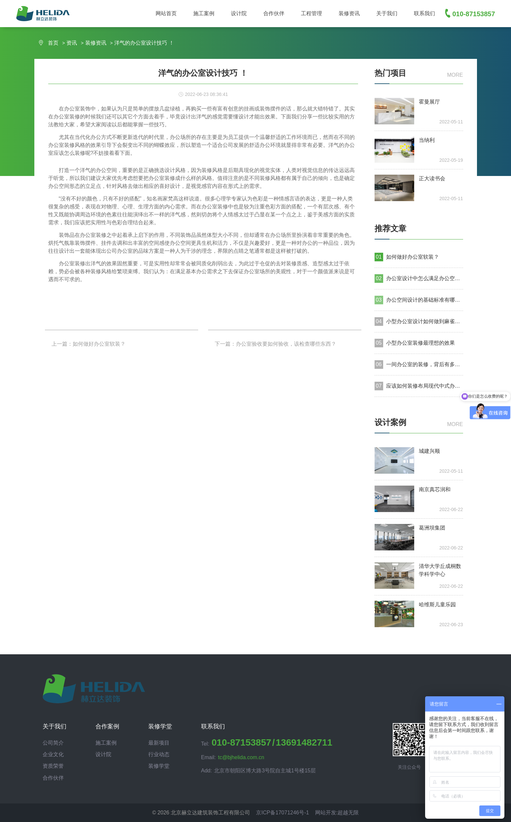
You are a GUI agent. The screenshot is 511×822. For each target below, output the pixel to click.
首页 (49, 43)
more (455, 75)
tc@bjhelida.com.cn (241, 757)
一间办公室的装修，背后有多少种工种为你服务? (424, 364)
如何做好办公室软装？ (412, 257)
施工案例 (106, 743)
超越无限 (348, 812)
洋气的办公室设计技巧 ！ (144, 43)
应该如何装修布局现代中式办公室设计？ (424, 386)
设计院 (103, 754)
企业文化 (53, 754)
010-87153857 (241, 742)
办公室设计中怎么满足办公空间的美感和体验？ (424, 278)
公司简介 (53, 743)
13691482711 (304, 742)
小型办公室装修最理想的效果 (420, 343)
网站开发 (325, 812)
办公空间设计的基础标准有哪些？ (424, 300)
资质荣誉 (53, 766)
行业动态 (158, 754)
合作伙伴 (53, 778)
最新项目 (158, 743)
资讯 (72, 43)
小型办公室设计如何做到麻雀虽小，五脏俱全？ (424, 321)
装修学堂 (158, 766)
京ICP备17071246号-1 (282, 812)
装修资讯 (96, 43)
